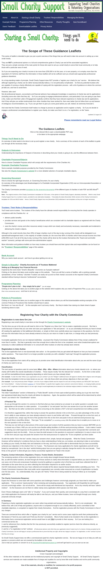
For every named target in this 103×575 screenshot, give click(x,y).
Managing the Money (75, 18)
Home (5, 18)
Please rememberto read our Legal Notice (82, 120)
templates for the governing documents (40, 189)
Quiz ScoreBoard (79, 22)
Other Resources (46, 22)
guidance (30, 384)
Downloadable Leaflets (28, 26)
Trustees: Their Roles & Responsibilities (20, 207)
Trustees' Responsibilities (54, 18)
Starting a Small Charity (31, 18)
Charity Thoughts (63, 22)
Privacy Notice (46, 26)
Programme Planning (28, 22)
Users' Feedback (9, 26)
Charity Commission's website (59, 322)
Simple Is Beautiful (10, 265)
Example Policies (9, 22)
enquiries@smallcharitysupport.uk (44, 543)
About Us (14, 18)
